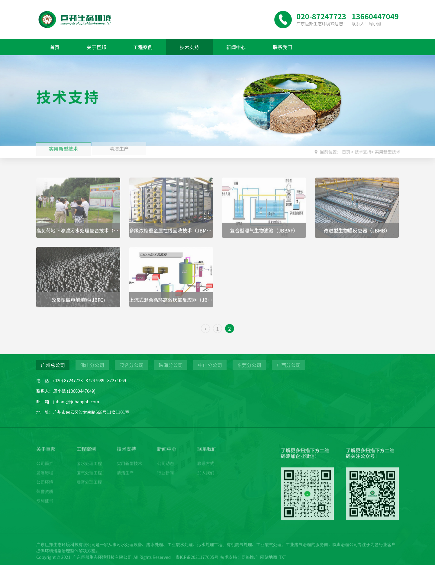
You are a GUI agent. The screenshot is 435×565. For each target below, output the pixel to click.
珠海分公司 (171, 365)
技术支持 (189, 47)
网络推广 (249, 560)
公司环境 (44, 477)
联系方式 (205, 458)
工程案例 (143, 47)
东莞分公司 (249, 365)
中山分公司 (210, 365)
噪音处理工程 (89, 477)
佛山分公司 (92, 365)
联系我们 (282, 47)
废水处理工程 (89, 458)
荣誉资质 (44, 486)
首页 (55, 47)
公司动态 (165, 458)
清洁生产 (125, 468)
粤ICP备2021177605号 (197, 560)
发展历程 (44, 468)
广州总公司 (53, 365)
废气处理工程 (89, 468)
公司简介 (44, 458)
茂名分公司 (131, 365)
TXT (282, 560)
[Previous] (205, 328)
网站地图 (268, 560)
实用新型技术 (63, 145)
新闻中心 (236, 47)
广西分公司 (288, 365)
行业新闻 (165, 468)
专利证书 (44, 496)
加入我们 (205, 468)
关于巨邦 (96, 47)
